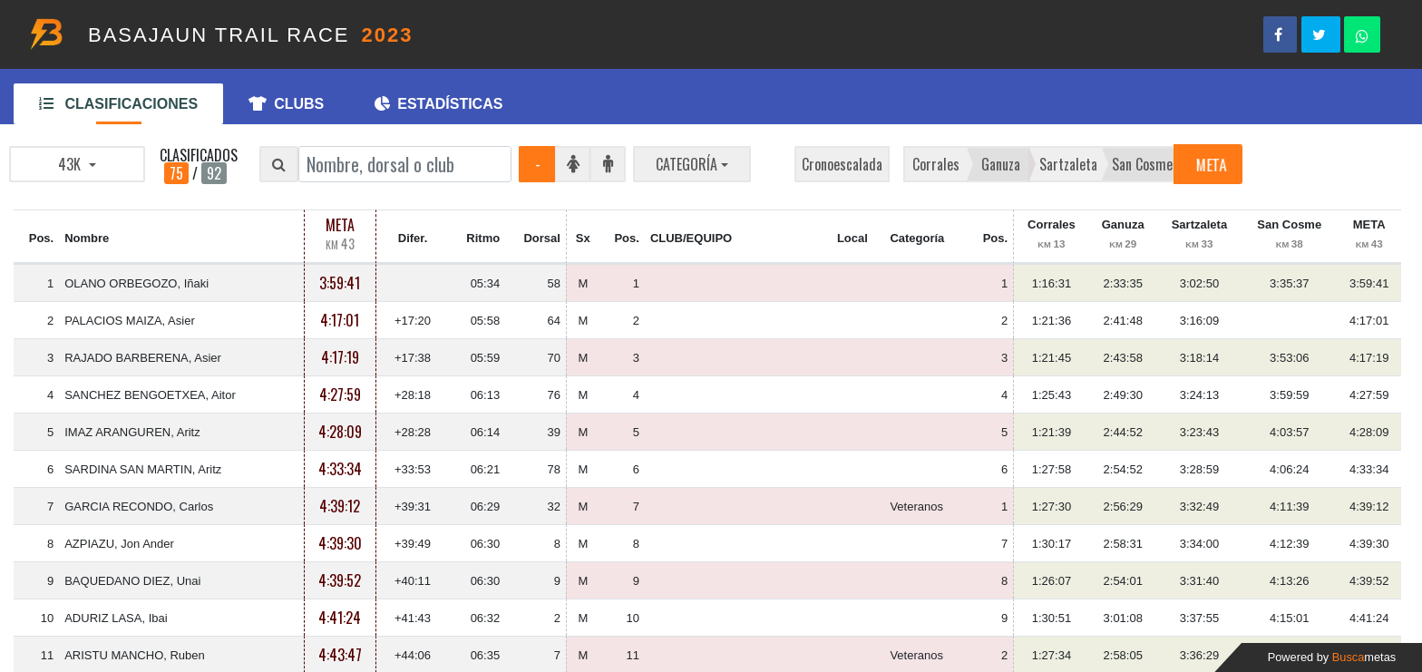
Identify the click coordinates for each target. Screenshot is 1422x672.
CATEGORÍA (686, 164)
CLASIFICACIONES (118, 104)
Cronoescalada (842, 164)
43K (71, 164)
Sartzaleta (1068, 164)
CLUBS (286, 104)
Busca (1364, 657)
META (1210, 164)
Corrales (935, 164)
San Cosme (1142, 164)
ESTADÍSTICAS (438, 104)
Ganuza (1000, 164)
